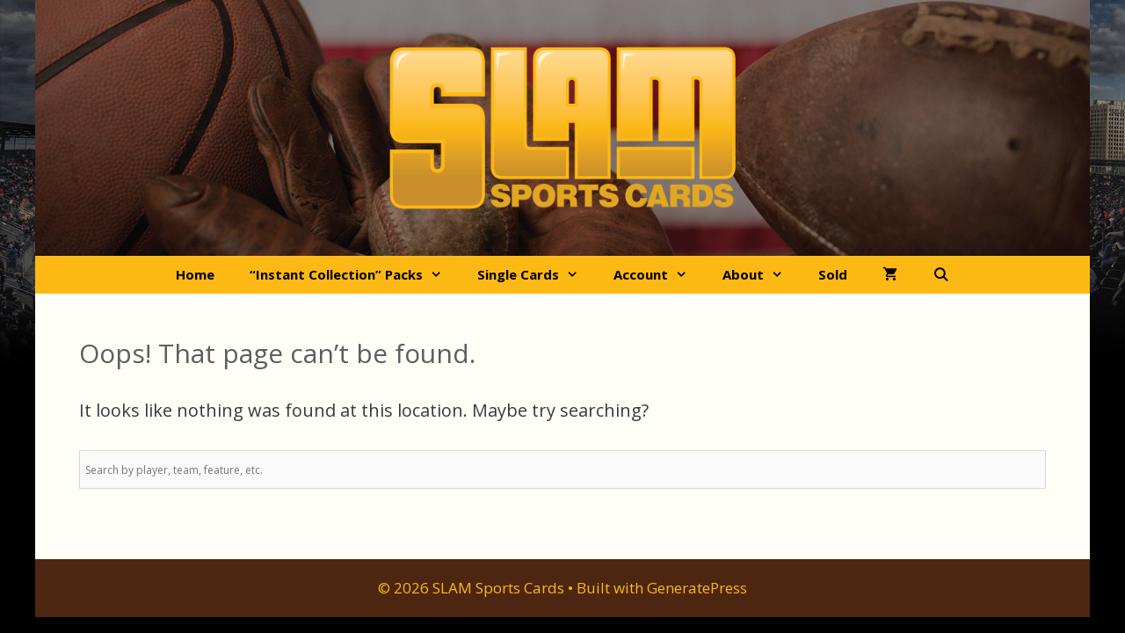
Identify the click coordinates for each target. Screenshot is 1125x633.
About (761, 275)
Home (195, 274)
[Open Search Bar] (941, 275)
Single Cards (536, 275)
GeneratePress (697, 588)
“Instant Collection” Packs (355, 275)
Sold (832, 274)
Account (659, 275)
